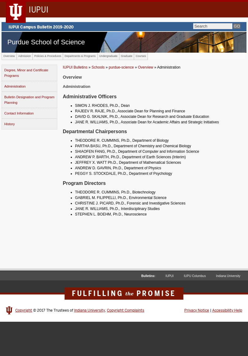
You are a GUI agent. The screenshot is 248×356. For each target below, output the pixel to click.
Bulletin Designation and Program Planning (29, 99)
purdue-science (121, 67)
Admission (24, 56)
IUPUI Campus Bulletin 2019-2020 (124, 26)
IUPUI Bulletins (75, 67)
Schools (98, 67)
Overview (9, 56)
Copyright (23, 310)
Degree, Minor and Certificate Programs (26, 72)
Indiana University (228, 276)
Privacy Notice (196, 310)
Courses (141, 56)
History (9, 124)
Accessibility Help (227, 310)
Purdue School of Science (46, 42)
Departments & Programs (80, 56)
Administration (15, 86)
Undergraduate (108, 56)
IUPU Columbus (195, 276)
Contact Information (19, 113)
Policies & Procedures (47, 56)
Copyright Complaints (125, 310)
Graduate (127, 56)
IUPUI (169, 276)
